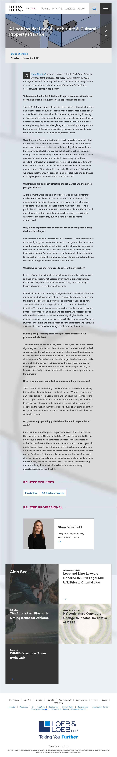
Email (76, 537)
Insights (57, 8)
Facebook (24, 707)
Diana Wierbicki (19, 53)
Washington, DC (65, 700)
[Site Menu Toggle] (106, 8)
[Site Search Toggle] (94, 8)
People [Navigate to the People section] (45, 8)
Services (70, 8)
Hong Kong (58, 702)
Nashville (50, 700)
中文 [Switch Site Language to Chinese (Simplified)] (33, 8)
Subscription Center (100, 707)
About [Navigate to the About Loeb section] (81, 8)
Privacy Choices (39, 709)
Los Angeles (14, 700)
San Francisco (81, 700)
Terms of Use (83, 707)
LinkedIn (11, 707)
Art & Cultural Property (53, 492)
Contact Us (53, 707)
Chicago (39, 700)
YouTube (41, 707)
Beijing (104, 700)
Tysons (94, 700)
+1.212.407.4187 (64, 537)
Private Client (31, 492)
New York (27, 700)
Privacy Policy (67, 707)
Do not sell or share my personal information (69, 709)
